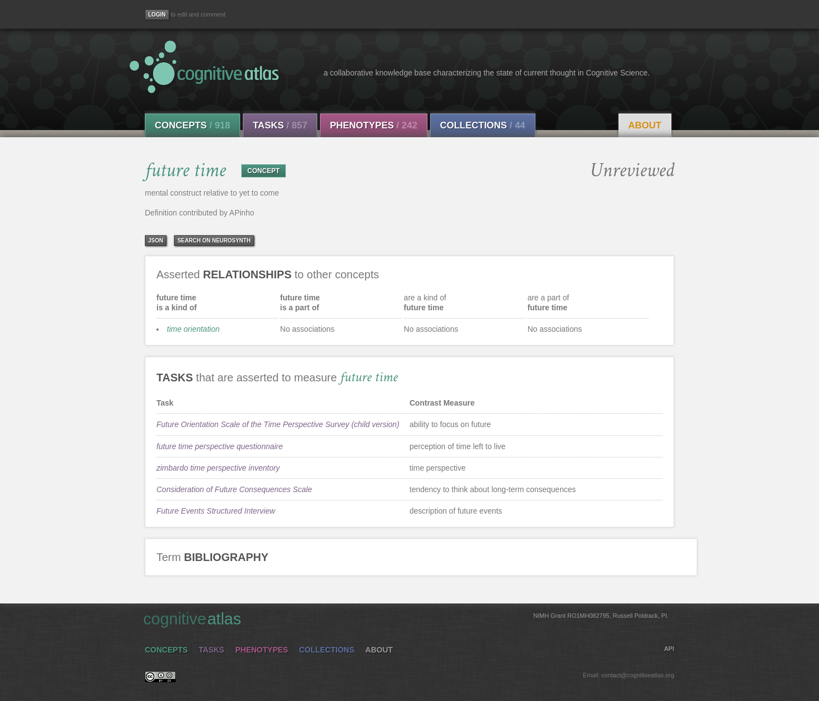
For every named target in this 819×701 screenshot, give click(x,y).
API (669, 648)
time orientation (193, 329)
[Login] (157, 14)
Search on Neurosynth (214, 241)
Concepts (192, 125)
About (644, 125)
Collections (482, 125)
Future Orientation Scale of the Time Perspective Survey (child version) (277, 424)
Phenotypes (373, 125)
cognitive (406, 618)
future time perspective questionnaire (219, 446)
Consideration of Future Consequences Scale (234, 489)
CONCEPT (263, 171)
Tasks (280, 125)
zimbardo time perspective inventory (218, 467)
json (155, 241)
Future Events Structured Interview (215, 510)
